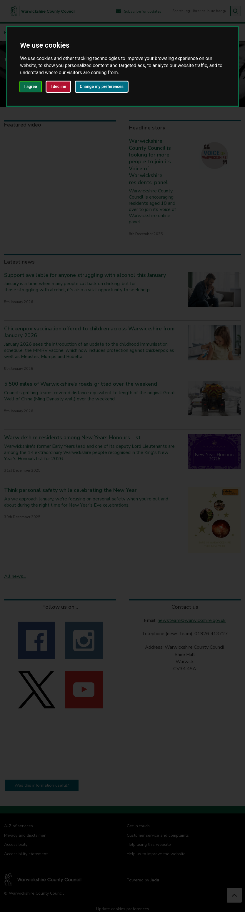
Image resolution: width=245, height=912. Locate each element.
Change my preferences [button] (102, 86)
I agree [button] (30, 86)
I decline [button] (58, 86)
